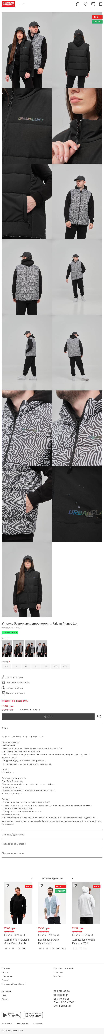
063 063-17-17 (61, 995)
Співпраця (58, 972)
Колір (4, 638)
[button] (72, 878)
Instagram (22, 1023)
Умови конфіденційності (13, 984)
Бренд (5, 999)
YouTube (38, 1023)
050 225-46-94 (62, 991)
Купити (48, 717)
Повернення (8, 976)
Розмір (5, 662)
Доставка (6, 968)
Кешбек (57, 976)
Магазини (7, 991)
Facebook (7, 1023)
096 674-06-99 (61, 999)
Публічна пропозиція (64, 968)
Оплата (5, 972)
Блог (4, 995)
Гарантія (5, 980)
